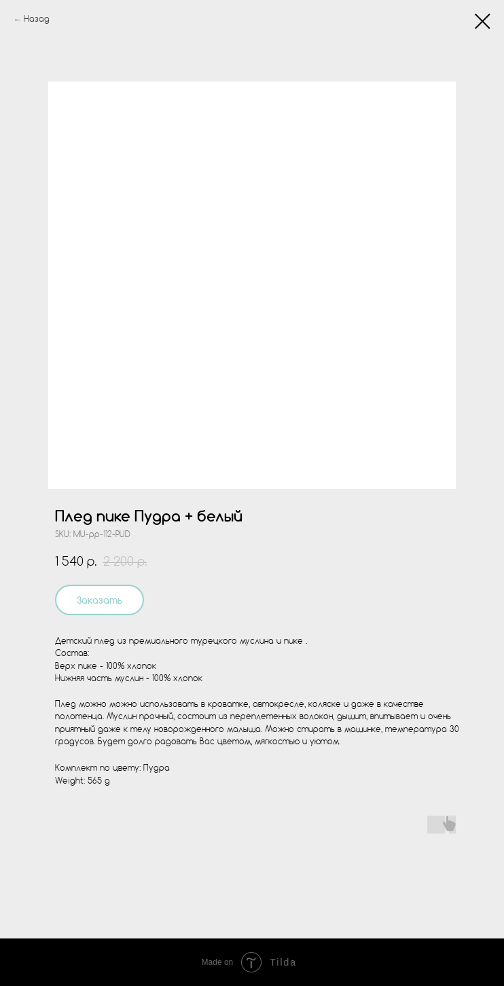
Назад (37, 20)
